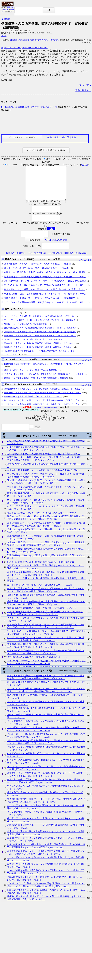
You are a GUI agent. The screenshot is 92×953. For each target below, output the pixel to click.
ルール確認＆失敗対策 (56, 246)
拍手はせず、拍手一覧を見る (61, 137)
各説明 (84, 164)
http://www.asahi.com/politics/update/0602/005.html (24, 47)
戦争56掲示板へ (83, 90)
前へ (88, 85)
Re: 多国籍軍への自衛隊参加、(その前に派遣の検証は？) (29, 107)
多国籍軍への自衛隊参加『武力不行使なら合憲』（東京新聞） (35, 40)
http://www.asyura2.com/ (46, 413)
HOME (10, 7)
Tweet (3, 35)
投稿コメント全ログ (15, 259)
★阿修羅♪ (6, 19)
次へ (81, 85)
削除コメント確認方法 (75, 259)
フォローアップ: (9, 102)
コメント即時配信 (37, 259)
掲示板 (5, 9)
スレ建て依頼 (55, 259)
